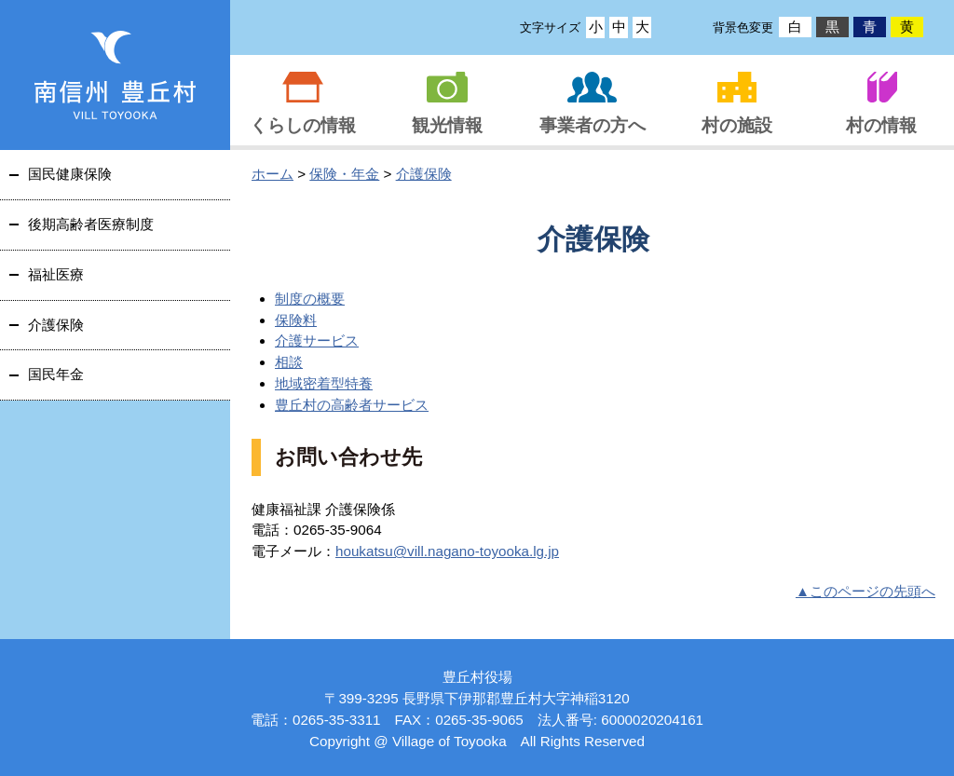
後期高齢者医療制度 (91, 224)
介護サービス (317, 340)
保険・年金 (344, 174)
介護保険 (424, 174)
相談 (289, 362)
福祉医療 (56, 274)
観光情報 (447, 125)
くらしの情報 (303, 125)
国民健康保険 (70, 174)
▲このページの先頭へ (865, 591)
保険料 (296, 320)
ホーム (272, 174)
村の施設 (737, 125)
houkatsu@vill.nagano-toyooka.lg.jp (447, 551)
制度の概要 (310, 298)
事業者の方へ (592, 125)
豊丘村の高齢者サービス (352, 405)
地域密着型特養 (324, 383)
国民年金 (56, 374)
